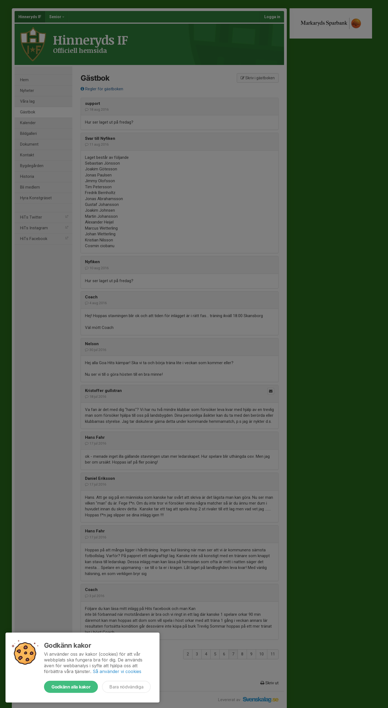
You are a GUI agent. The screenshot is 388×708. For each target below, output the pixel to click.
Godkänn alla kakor (70, 687)
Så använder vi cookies (117, 671)
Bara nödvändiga (126, 687)
